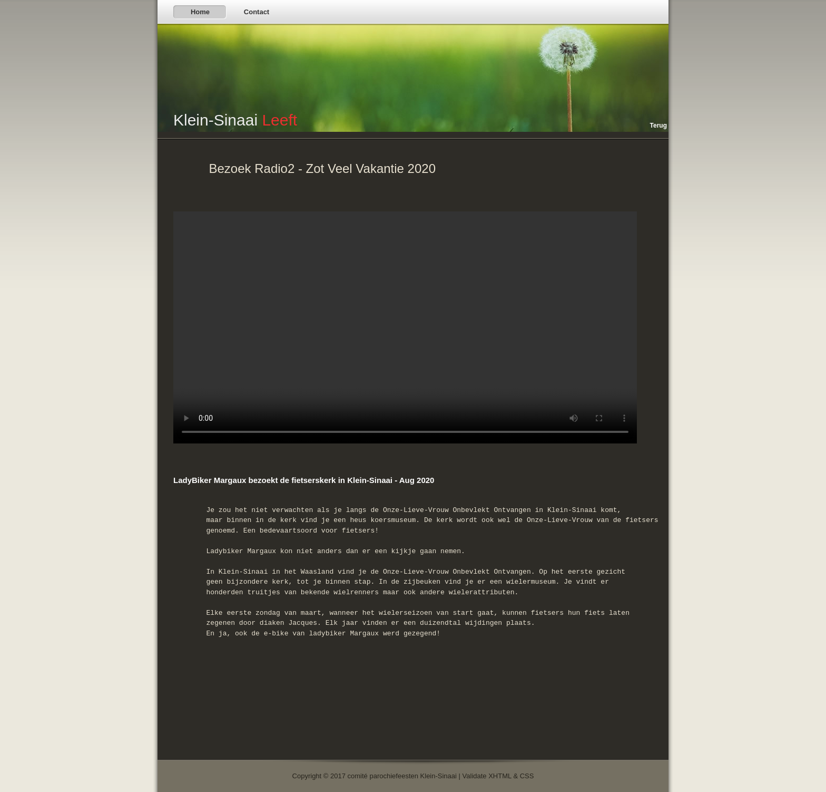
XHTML (500, 776)
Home (200, 12)
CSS (527, 776)
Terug (658, 125)
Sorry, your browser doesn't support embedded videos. (405, 327)
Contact (256, 12)
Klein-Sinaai (235, 120)
